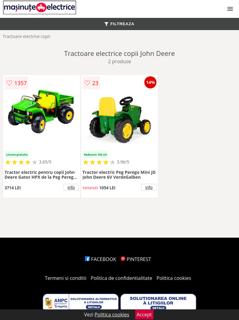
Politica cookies (173, 278)
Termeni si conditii (65, 278)
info (71, 187)
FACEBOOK (100, 259)
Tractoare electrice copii (26, 36)
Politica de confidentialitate (121, 278)
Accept (144, 314)
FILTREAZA (119, 24)
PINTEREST (136, 259)
